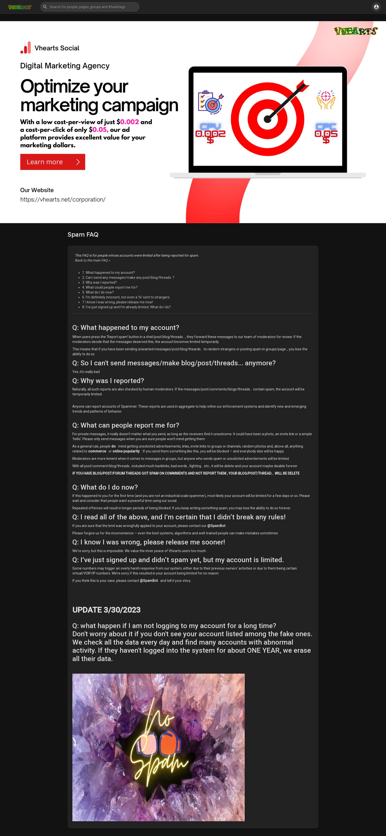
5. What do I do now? (98, 292)
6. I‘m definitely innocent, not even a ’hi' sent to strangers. (126, 297)
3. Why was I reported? (99, 282)
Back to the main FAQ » (92, 260)
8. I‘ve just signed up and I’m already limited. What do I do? (126, 307)
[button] (90, 7)
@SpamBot (216, 526)
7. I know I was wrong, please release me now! (117, 302)
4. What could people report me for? (110, 287)
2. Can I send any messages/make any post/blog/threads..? (128, 277)
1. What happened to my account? (108, 273)
